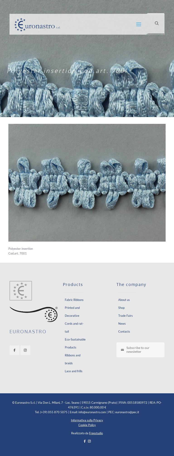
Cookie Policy (87, 425)
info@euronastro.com (92, 412)
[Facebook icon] (84, 441)
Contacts (124, 331)
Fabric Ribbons (74, 300)
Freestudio (96, 433)
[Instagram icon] (89, 441)
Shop (121, 308)
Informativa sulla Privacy (87, 420)
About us (124, 300)
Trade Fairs (125, 315)
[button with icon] (14, 350)
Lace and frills (73, 371)
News (122, 323)
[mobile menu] (139, 24)
